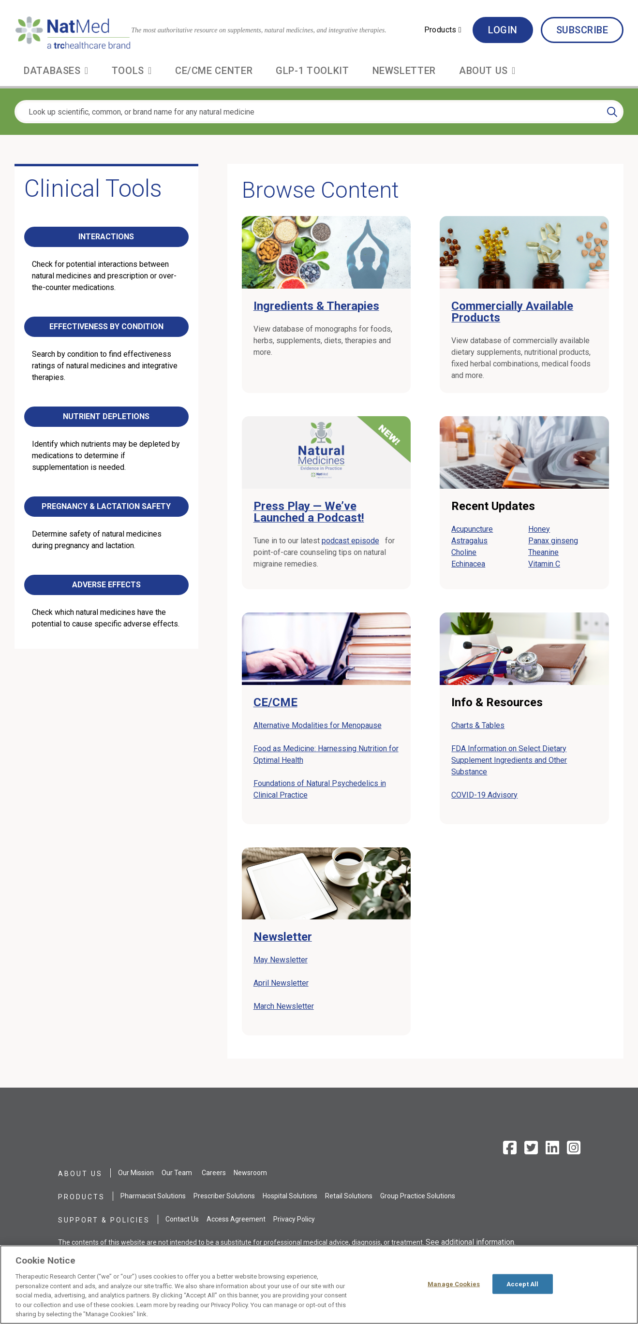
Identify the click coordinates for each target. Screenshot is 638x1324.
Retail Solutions (348, 1196)
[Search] (612, 111)
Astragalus (469, 540)
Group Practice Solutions (417, 1196)
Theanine (543, 552)
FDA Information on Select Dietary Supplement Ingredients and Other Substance (509, 760)
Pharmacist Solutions (153, 1196)
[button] (443, 30)
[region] (319, 1284)
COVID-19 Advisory (484, 795)
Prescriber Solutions (224, 1196)
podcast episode (352, 540)
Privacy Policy (294, 1219)
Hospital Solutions (290, 1196)
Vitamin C (544, 563)
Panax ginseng (553, 540)
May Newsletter (280, 959)
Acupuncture (472, 529)
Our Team (177, 1173)
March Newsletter (283, 1006)
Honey (539, 529)
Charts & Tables (477, 725)
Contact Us (182, 1219)
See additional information (470, 1242)
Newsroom (250, 1173)
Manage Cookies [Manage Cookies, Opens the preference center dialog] (454, 1283)
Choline (463, 552)
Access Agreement (236, 1219)
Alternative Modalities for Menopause (319, 725)
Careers (214, 1173)
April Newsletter (281, 983)
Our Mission (136, 1173)
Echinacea (468, 563)
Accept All (522, 1283)
